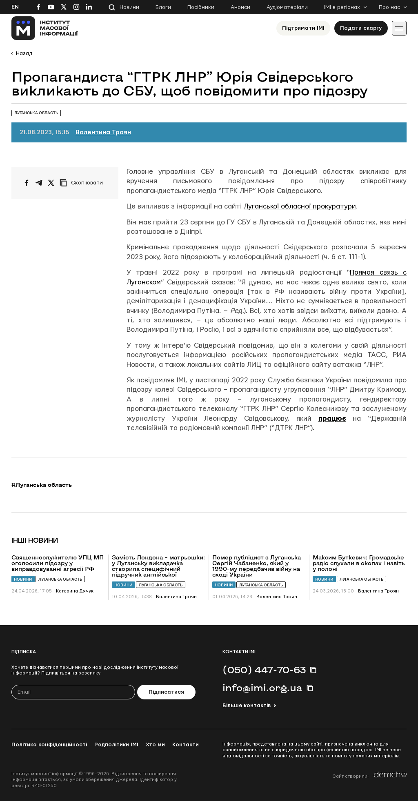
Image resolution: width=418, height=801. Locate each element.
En (15, 7)
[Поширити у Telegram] (38, 182)
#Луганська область (41, 485)
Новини (129, 7)
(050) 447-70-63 (264, 670)
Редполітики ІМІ (116, 745)
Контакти (185, 745)
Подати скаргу (361, 28)
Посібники (200, 7)
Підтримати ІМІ (303, 28)
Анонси (240, 7)
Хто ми (155, 745)
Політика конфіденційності (49, 745)
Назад (24, 53)
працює (332, 418)
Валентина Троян (103, 132)
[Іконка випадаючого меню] (399, 28)
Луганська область (60, 579)
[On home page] (44, 28)
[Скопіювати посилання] (83, 182)
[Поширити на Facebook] (26, 182)
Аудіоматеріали (287, 7)
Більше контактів (246, 705)
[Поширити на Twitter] (51, 182)
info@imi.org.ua (262, 687)
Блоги (163, 7)
